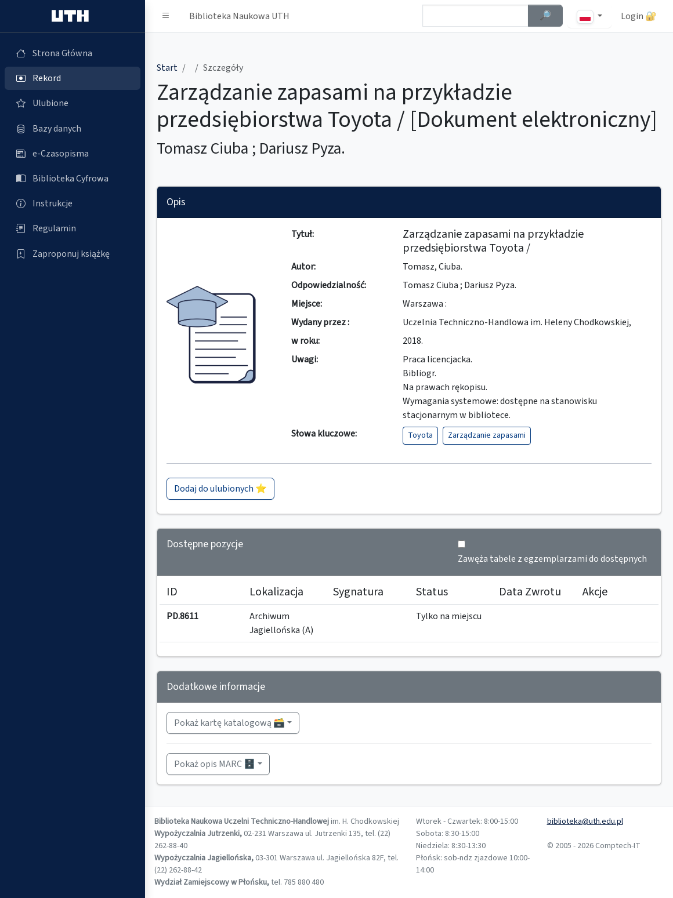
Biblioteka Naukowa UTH (239, 16)
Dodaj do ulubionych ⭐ (220, 488)
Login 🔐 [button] (639, 16)
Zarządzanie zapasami (487, 435)
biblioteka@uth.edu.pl (585, 821)
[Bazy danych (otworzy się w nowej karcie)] (72, 128)
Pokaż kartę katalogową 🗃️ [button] (229, 723)
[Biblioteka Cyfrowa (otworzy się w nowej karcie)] (72, 178)
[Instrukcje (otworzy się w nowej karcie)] (72, 203)
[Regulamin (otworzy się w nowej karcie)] (72, 228)
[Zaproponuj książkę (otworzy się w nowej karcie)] (72, 254)
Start (167, 67)
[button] (166, 16)
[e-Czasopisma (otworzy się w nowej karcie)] (72, 153)
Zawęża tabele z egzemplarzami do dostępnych (552, 558)
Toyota (420, 435)
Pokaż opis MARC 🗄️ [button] (214, 764)
